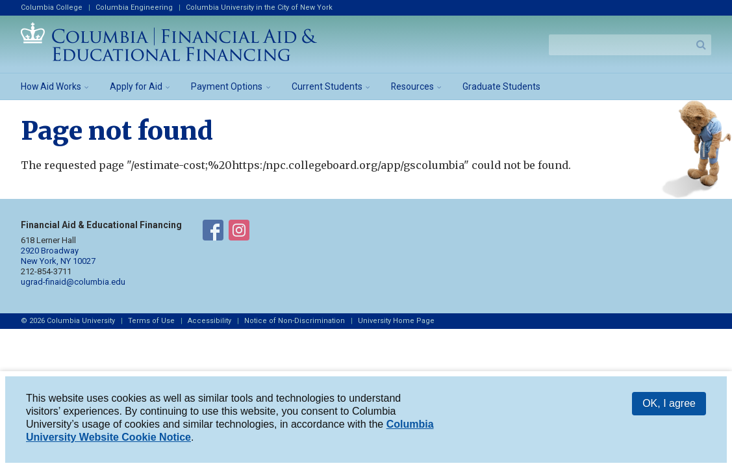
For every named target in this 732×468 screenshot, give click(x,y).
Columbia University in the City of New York (259, 7)
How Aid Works (51, 86)
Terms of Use (151, 321)
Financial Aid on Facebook (213, 233)
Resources (412, 86)
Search (700, 44)
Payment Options (226, 86)
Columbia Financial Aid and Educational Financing (169, 41)
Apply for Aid (136, 86)
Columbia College (51, 7)
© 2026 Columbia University (68, 321)
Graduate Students (501, 86)
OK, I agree (669, 405)
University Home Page (396, 321)
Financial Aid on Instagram (239, 233)
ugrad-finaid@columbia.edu (73, 282)
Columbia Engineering (134, 7)
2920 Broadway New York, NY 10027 (58, 256)
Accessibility (209, 321)
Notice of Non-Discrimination (294, 321)
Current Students (327, 86)
